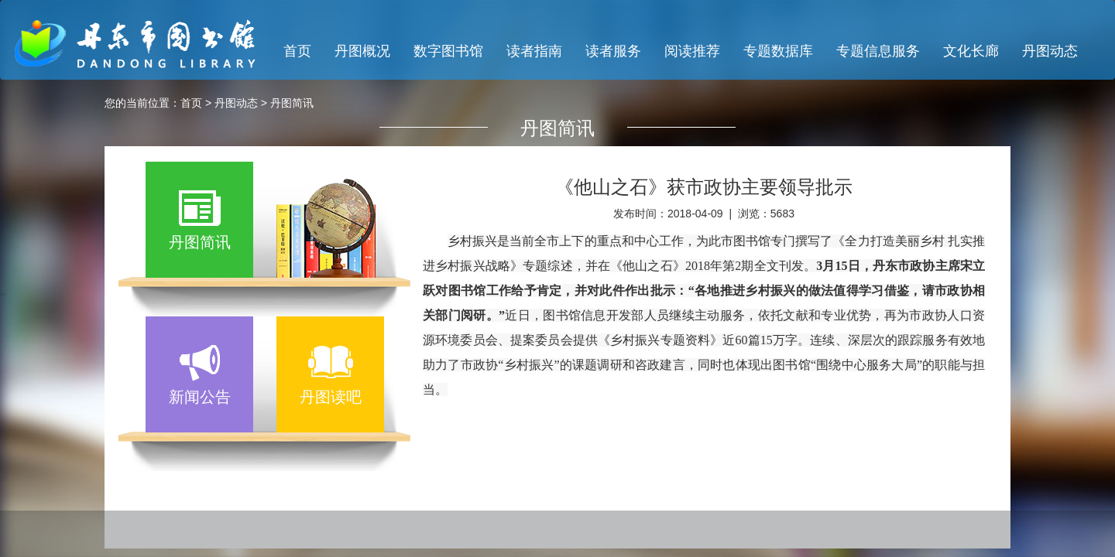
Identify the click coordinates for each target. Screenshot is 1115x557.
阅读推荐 (692, 51)
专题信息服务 (878, 51)
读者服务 (613, 51)
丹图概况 (362, 51)
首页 (297, 51)
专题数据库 (778, 51)
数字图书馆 (448, 51)
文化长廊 (971, 51)
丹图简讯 (292, 103)
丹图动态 (1050, 51)
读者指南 (534, 51)
